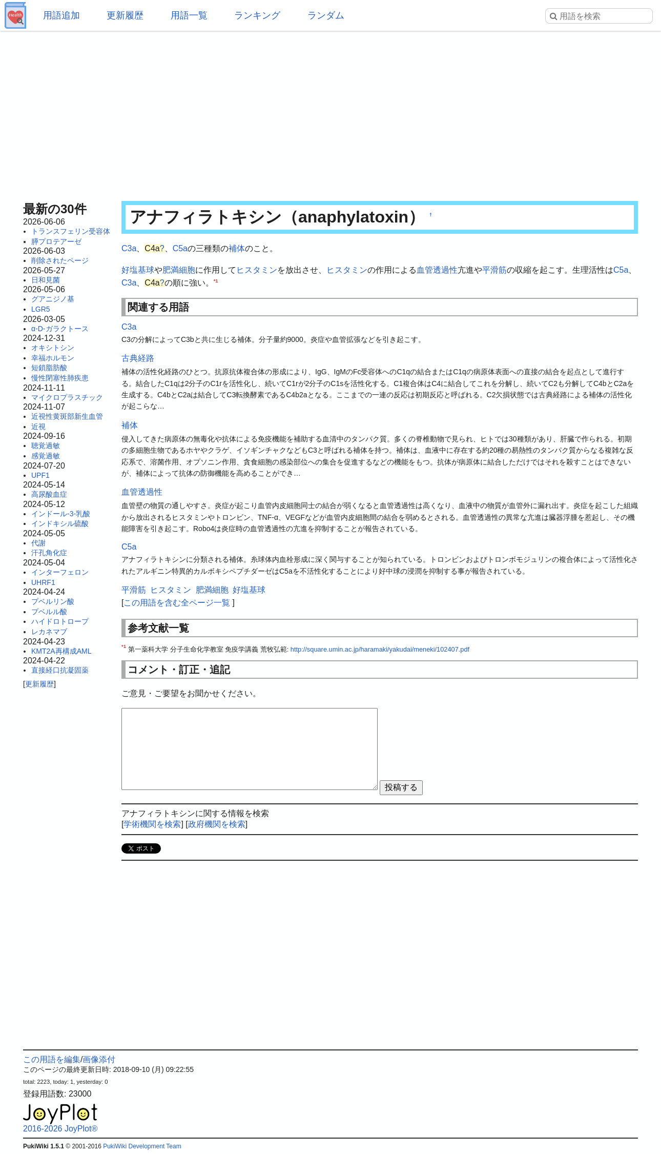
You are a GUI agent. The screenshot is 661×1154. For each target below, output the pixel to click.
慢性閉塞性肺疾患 (60, 378)
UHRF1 (43, 582)
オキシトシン (52, 347)
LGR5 (40, 309)
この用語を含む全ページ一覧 (176, 602)
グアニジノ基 (52, 299)
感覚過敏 (45, 456)
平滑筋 (494, 270)
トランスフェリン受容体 (70, 231)
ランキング (257, 15)
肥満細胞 (178, 270)
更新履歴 (125, 15)
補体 (237, 248)
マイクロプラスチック (67, 397)
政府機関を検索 (216, 824)
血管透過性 (437, 270)
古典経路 (137, 358)
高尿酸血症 (49, 494)
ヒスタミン (256, 270)
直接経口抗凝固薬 (60, 670)
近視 (38, 426)
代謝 (38, 543)
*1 (216, 281)
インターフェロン (60, 572)
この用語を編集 (51, 1059)
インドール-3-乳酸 (60, 514)
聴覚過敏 (45, 445)
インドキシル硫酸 (60, 523)
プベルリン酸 (52, 601)
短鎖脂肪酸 (49, 367)
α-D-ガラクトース (60, 329)
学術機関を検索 (152, 824)
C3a (128, 248)
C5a (180, 248)
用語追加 (61, 15)
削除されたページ (60, 260)
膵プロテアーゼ (56, 241)
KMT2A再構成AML (61, 651)
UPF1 (40, 475)
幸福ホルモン (52, 358)
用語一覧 (189, 15)
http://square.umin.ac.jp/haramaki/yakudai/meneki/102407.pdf (380, 649)
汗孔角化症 (49, 553)
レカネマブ (49, 631)
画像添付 (98, 1059)
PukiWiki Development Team (142, 1146)
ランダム (325, 15)
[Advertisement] (330, 113)
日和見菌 (45, 280)
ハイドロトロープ (60, 621)
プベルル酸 (49, 612)
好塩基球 (137, 270)
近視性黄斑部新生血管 (67, 416)
